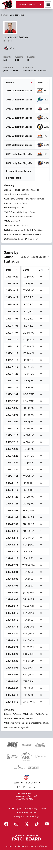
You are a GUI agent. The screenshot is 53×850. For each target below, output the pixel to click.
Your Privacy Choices (26, 812)
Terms (43, 808)
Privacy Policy (31, 808)
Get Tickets (27, 4)
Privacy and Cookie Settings (26, 816)
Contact (10, 808)
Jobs (19, 808)
